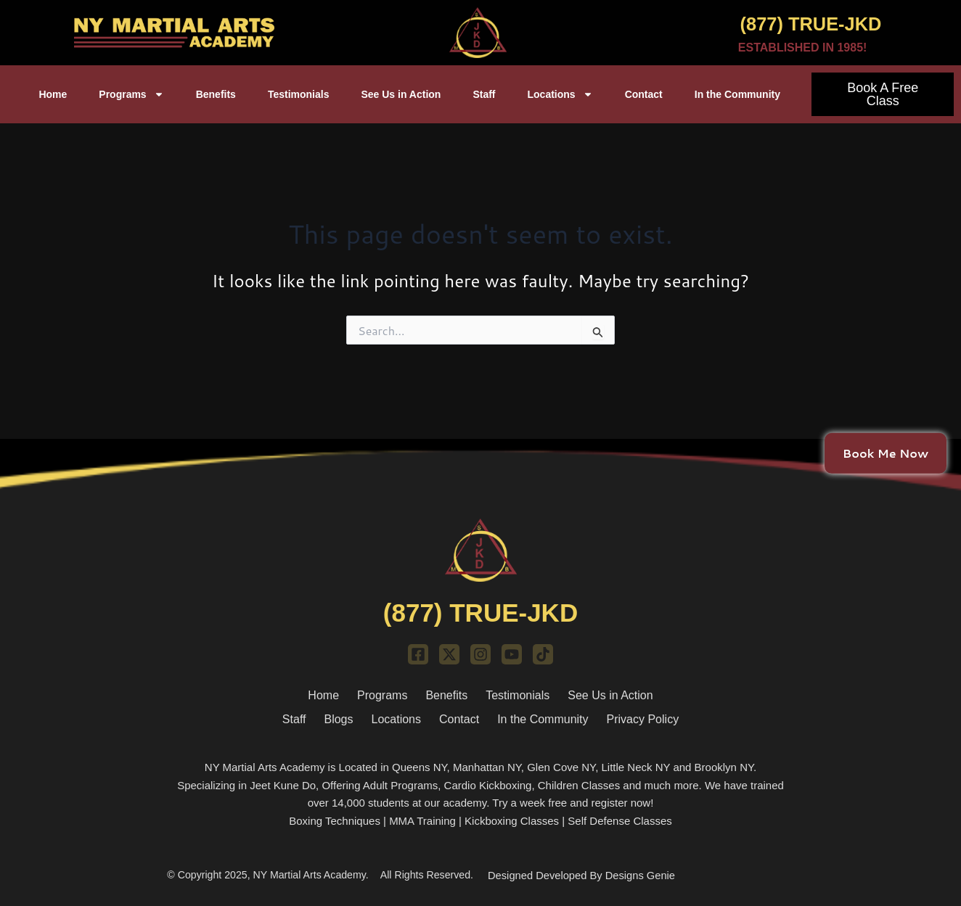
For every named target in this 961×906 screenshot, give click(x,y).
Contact (644, 94)
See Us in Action (401, 94)
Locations (560, 94)
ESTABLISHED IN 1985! (802, 47)
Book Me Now (885, 452)
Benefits (216, 94)
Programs (131, 94)
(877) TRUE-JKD (797, 23)
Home (52, 94)
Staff (484, 94)
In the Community (737, 94)
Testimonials (299, 94)
